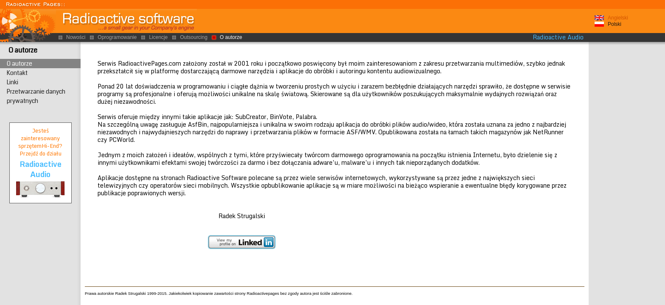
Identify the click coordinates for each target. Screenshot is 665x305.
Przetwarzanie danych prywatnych (36, 96)
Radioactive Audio (558, 37)
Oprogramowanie (117, 37)
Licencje (158, 37)
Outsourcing (193, 37)
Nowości (75, 37)
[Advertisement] (627, 173)
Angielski (618, 18)
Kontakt (17, 73)
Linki (12, 82)
